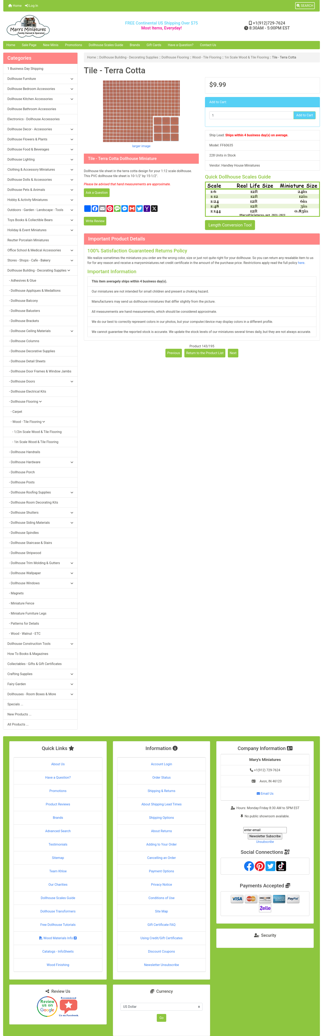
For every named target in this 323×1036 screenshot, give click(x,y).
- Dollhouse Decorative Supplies (31, 351)
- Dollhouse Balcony (22, 301)
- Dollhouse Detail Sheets (26, 361)
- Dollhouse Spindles (23, 533)
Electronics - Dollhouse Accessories (33, 119)
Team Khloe (58, 871)
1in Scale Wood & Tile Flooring (247, 57)
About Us (58, 764)
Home (15, 6)
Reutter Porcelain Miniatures (28, 240)
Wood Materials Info (58, 938)
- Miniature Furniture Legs (26, 613)
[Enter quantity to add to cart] (251, 115)
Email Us (265, 794)
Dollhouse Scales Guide (106, 45)
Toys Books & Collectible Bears (40, 220)
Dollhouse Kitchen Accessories (40, 99)
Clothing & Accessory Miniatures (40, 170)
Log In (31, 6)
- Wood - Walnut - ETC (24, 634)
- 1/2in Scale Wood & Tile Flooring (34, 432)
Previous (173, 353)
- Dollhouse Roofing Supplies (40, 492)
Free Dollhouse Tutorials (58, 925)
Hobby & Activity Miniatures (40, 200)
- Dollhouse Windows (40, 583)
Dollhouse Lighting (40, 159)
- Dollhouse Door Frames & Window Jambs (39, 371)
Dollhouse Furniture (40, 79)
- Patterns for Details (23, 623)
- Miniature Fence (20, 603)
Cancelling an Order (161, 858)
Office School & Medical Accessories (40, 250)
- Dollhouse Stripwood (24, 553)
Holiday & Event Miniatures (40, 230)
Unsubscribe (265, 842)
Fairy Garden (40, 684)
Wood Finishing (58, 965)
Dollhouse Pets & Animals (40, 190)
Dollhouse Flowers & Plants (40, 139)
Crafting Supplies (40, 674)
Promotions (73, 45)
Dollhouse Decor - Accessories (40, 129)
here (301, 263)
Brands (135, 45)
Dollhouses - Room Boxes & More (40, 694)
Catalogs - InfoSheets (58, 951)
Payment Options (161, 871)
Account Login (161, 764)
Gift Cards (154, 45)
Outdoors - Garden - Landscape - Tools (40, 210)
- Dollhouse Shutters (40, 512)
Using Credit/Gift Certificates (161, 938)
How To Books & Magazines (27, 654)
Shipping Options (161, 818)
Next (233, 353)
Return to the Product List (205, 353)
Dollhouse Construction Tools (40, 644)
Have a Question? (180, 45)
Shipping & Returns (162, 791)
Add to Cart (304, 115)
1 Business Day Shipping (25, 69)
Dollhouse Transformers (58, 911)
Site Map (161, 911)
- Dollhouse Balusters (23, 311)
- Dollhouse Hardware (40, 462)
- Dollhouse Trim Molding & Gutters (40, 563)
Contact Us (208, 45)
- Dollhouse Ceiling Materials (40, 331)
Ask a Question (97, 193)
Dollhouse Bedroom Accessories (40, 89)
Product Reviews (58, 804)
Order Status (161, 777)
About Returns (161, 831)
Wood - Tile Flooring (206, 57)
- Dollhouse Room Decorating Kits (32, 502)
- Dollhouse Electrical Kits (26, 391)
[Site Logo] (56, 26)
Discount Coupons (161, 951)
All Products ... (18, 724)
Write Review (95, 221)
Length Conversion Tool (230, 225)
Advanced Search (58, 831)
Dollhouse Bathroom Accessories (31, 109)
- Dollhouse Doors (40, 381)
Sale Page (29, 45)
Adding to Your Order (161, 844)
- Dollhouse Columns (23, 341)
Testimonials (58, 844)
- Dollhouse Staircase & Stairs (29, 543)
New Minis (51, 45)
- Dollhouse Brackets (23, 321)
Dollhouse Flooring (175, 57)
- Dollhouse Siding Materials (40, 523)
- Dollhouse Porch (21, 472)
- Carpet (14, 412)
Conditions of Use (161, 898)
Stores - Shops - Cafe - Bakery (40, 260)
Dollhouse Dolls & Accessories (40, 180)
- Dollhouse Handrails (23, 452)
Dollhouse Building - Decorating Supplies (128, 57)
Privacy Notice (161, 885)
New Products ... (19, 714)
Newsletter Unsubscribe (161, 965)
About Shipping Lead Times (161, 804)
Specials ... (15, 704)
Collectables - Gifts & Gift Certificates (34, 664)
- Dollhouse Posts (21, 482)
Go (161, 1018)
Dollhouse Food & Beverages (40, 149)
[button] (305, 6)
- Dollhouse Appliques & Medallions (34, 291)
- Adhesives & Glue (21, 280)
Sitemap (58, 858)
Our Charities (57, 885)
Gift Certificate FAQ (161, 925)
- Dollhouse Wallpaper (40, 573)
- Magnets (15, 593)
